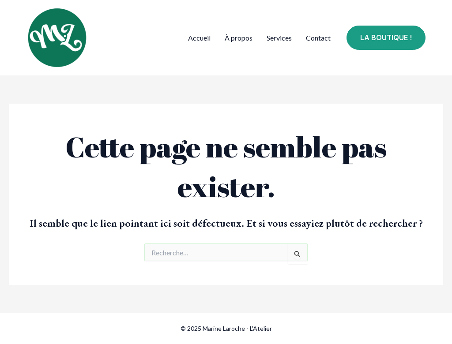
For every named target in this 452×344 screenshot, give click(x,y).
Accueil (199, 38)
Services (279, 38)
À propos (238, 38)
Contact (318, 38)
